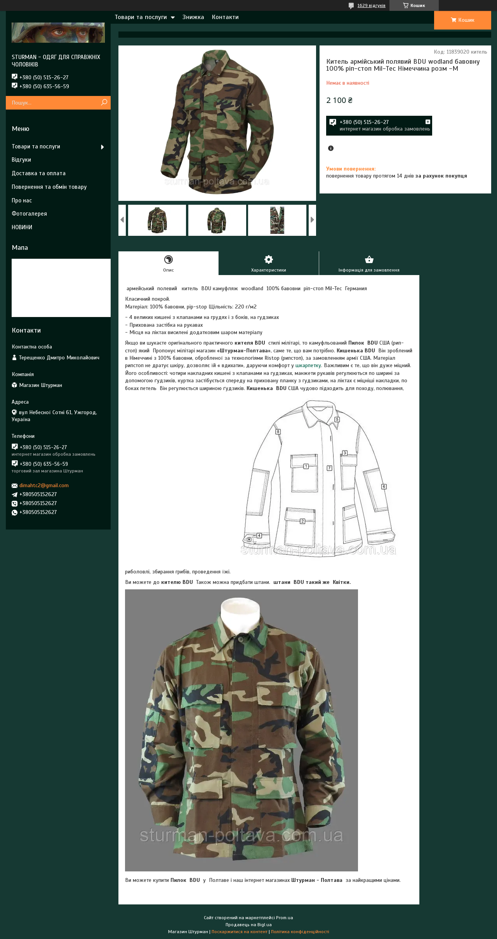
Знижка (193, 17)
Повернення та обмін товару (49, 186)
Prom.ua (284, 917)
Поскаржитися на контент (240, 931)
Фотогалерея (29, 213)
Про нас (22, 200)
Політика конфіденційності (300, 931)
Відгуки (21, 159)
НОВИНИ (22, 227)
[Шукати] (104, 103)
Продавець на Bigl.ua (249, 924)
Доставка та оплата (39, 173)
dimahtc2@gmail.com (44, 485)
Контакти (225, 17)
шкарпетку (308, 365)
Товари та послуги (141, 17)
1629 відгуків (372, 5)
